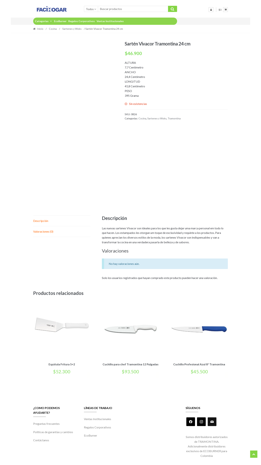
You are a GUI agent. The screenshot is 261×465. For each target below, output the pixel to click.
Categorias (43, 21)
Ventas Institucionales (110, 21)
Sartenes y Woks (72, 28)
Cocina (53, 28)
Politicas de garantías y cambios (53, 431)
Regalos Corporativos (81, 21)
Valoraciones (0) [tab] (43, 231)
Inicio (40, 28)
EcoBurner (60, 21)
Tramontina (174, 118)
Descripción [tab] (40, 220)
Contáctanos (41, 439)
